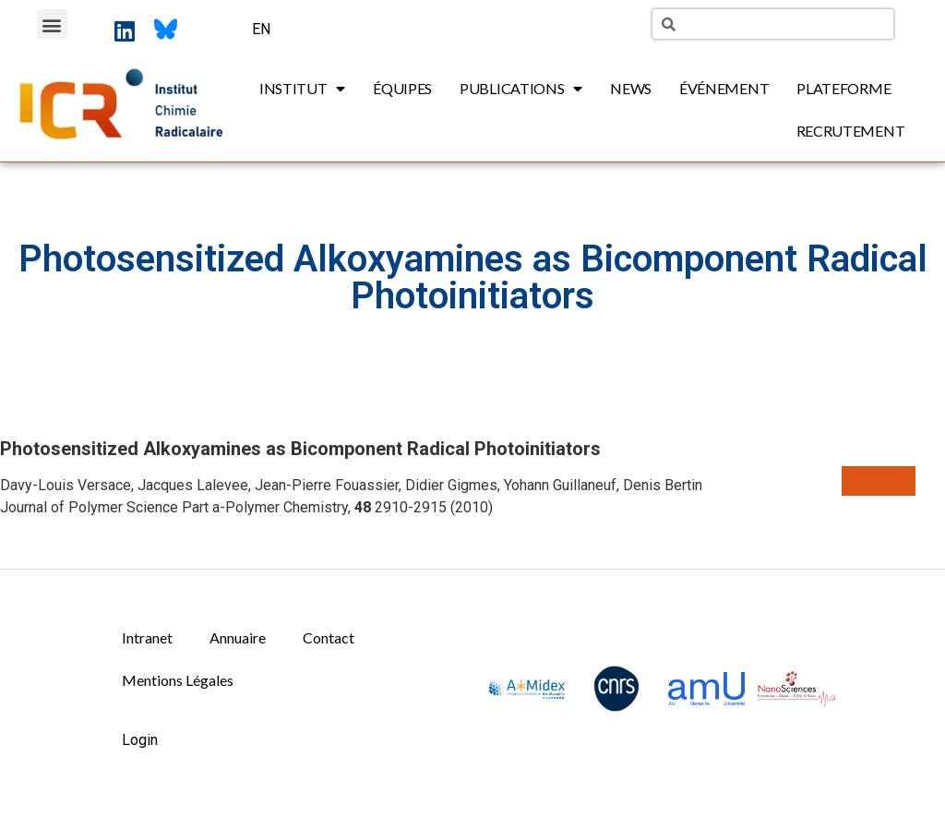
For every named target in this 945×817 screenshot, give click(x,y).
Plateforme (843, 88)
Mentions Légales (177, 680)
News (631, 88)
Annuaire (237, 637)
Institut (302, 88)
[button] (52, 24)
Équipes (402, 88)
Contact (328, 637)
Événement (724, 88)
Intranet (147, 637)
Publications (521, 88)
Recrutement (850, 130)
